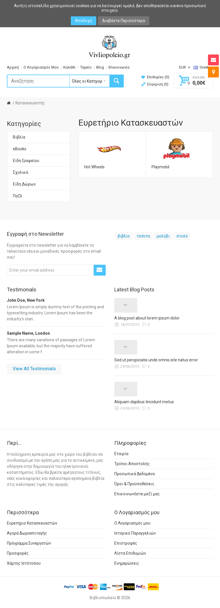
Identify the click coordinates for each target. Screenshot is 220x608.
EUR (184, 67)
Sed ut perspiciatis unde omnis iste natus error (156, 360)
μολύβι (163, 236)
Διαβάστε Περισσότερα (123, 20)
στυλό (182, 236)
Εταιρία (121, 453)
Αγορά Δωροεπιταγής (27, 533)
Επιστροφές (125, 543)
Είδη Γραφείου (26, 160)
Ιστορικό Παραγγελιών (135, 533)
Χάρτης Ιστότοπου (24, 563)
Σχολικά (20, 172)
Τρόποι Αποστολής (132, 463)
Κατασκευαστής (30, 103)
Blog (100, 67)
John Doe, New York (26, 300)
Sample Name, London (28, 333)
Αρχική (13, 67)
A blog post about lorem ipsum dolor (147, 318)
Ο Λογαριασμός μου (132, 523)
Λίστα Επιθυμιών (130, 553)
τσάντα (143, 236)
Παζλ (17, 196)
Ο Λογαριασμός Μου (41, 67)
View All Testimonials (34, 368)
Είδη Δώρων (24, 184)
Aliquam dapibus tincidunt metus (144, 402)
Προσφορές (18, 553)
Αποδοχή (83, 20)
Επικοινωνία (119, 67)
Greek (203, 67)
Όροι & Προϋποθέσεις (134, 484)
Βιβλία (19, 137)
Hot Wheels (94, 167)
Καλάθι (69, 67)
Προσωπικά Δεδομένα (134, 473)
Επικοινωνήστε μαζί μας (137, 494)
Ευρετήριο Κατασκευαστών (32, 523)
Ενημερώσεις (126, 563)
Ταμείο (86, 67)
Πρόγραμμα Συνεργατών (29, 543)
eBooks (19, 149)
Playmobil (160, 167)
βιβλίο (124, 236)
